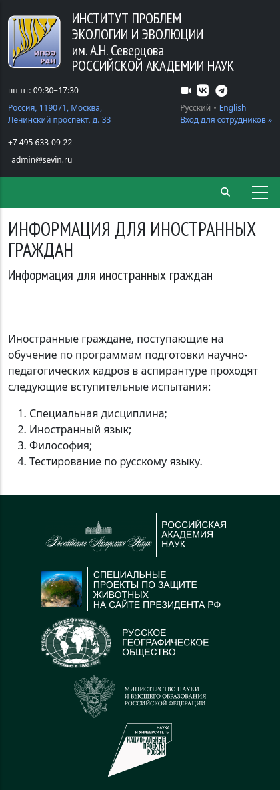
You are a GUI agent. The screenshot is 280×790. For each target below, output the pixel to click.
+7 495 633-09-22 (40, 142)
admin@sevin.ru (41, 159)
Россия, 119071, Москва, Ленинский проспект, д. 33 (59, 113)
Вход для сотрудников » (226, 119)
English (233, 107)
